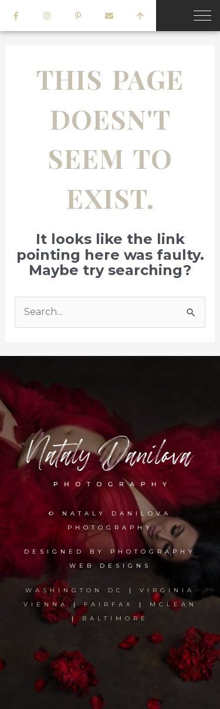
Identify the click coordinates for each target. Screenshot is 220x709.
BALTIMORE (115, 618)
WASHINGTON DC (77, 590)
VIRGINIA (167, 590)
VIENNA (45, 604)
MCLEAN (173, 604)
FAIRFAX (109, 604)
